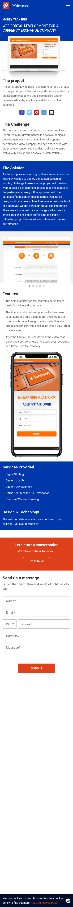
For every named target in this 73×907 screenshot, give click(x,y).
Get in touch (36, 561)
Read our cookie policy (44, 902)
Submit (36, 675)
